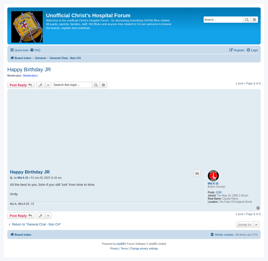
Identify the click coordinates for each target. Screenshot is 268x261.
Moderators (30, 75)
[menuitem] (35, 50)
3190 (219, 192)
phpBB (120, 243)
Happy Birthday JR (29, 69)
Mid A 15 (213, 183)
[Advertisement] (134, 129)
